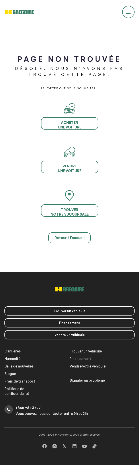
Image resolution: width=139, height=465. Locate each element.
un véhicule (69, 311)
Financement (69, 323)
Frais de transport (19, 381)
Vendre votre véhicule (88, 366)
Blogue (10, 373)
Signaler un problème (87, 380)
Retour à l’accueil (69, 237)
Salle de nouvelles (19, 366)
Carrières (12, 351)
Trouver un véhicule (86, 351)
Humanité (12, 358)
